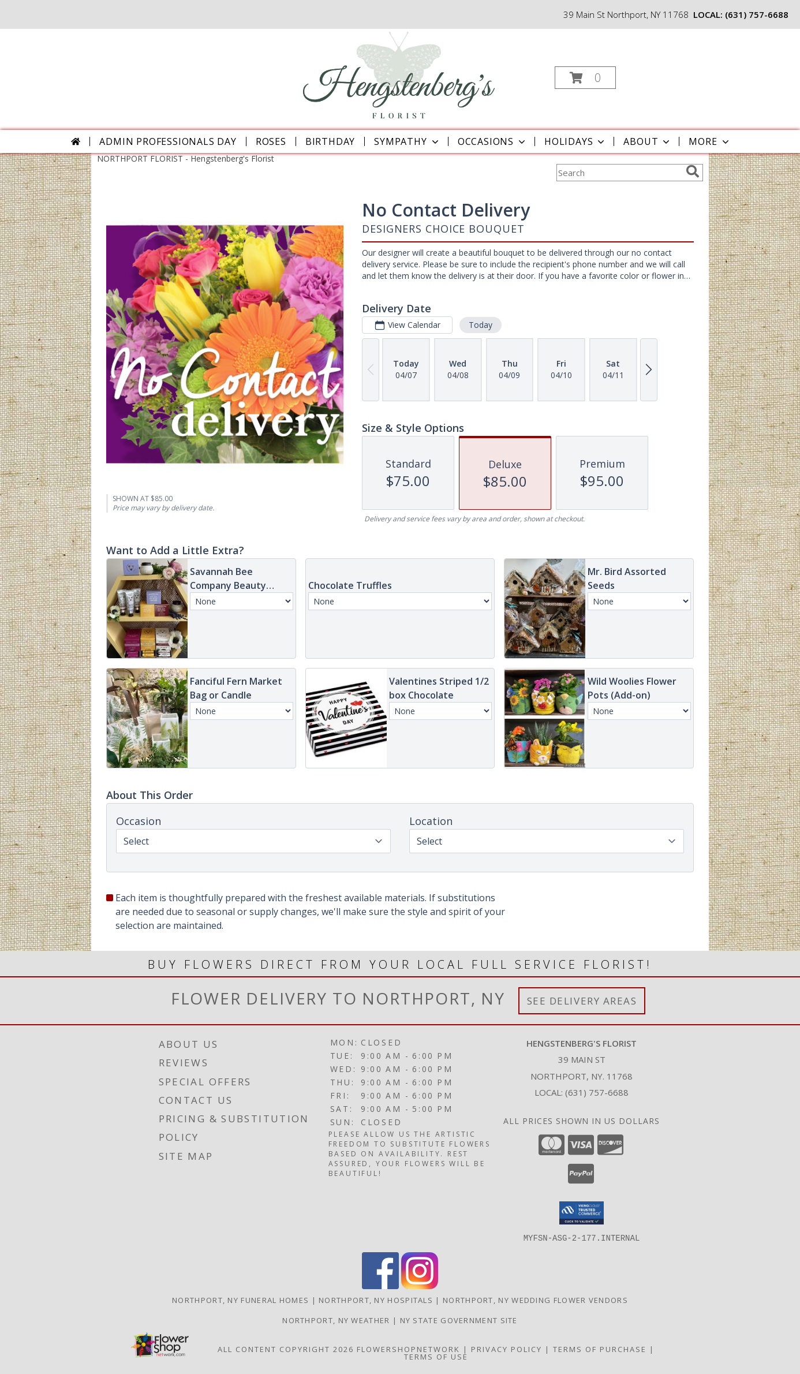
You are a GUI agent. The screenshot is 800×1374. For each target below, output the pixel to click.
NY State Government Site (459, 1320)
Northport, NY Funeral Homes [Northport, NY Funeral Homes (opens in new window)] (240, 1299)
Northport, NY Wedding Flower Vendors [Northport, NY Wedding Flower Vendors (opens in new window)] (535, 1299)
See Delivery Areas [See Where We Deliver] (582, 1000)
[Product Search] (619, 173)
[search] (692, 171)
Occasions (493, 141)
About (647, 141)
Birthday (330, 141)
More (710, 141)
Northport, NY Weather (336, 1320)
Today (480, 324)
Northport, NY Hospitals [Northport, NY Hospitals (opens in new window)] (376, 1299)
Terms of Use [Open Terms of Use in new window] (436, 1356)
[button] (585, 77)
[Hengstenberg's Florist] (399, 74)
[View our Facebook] (380, 1285)
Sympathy (407, 141)
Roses (271, 141)
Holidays (575, 141)
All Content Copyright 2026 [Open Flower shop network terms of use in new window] (286, 1348)
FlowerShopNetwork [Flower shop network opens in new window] (408, 1348)
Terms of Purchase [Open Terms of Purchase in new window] (599, 1348)
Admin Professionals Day (167, 141)
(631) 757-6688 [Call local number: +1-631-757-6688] (756, 14)
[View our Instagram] (419, 1285)
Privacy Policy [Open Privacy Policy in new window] (506, 1348)
